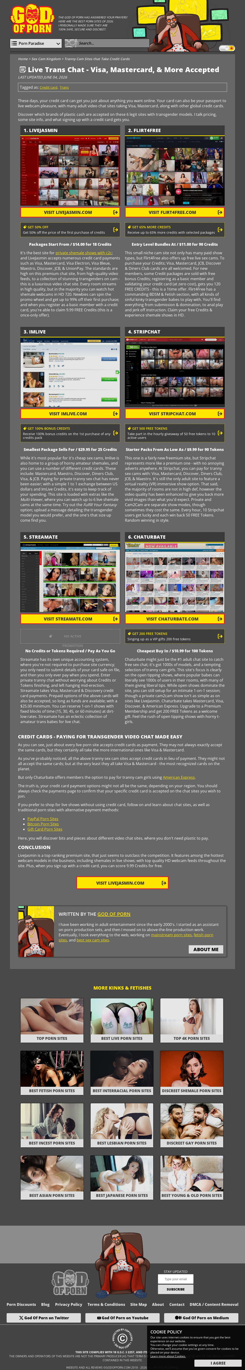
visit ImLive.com (68, 413)
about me (206, 949)
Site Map (138, 1304)
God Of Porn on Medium (206, 1317)
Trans (64, 87)
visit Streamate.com (68, 619)
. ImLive (36, 332)
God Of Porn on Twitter (46, 1317)
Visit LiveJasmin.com (120, 883)
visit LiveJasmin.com (68, 212)
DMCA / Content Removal (214, 1304)
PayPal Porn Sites (42, 818)
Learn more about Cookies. (168, 1356)
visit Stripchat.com (172, 413)
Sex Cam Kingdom (46, 59)
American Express (179, 777)
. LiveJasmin (42, 130)
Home (23, 59)
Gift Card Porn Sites (44, 829)
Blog (45, 1304)
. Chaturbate (148, 537)
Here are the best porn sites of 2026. (86, 21)
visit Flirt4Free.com (172, 212)
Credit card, (49, 87)
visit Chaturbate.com (172, 619)
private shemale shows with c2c (84, 252)
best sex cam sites (93, 940)
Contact (176, 1304)
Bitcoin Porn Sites (43, 824)
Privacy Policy (68, 1304)
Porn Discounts (21, 1304)
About (158, 1304)
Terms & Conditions (106, 1304)
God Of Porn (114, 914)
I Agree (218, 1363)
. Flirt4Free (146, 130)
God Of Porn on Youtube (125, 1317)
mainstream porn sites (171, 934)
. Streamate (42, 537)
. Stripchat (145, 332)
